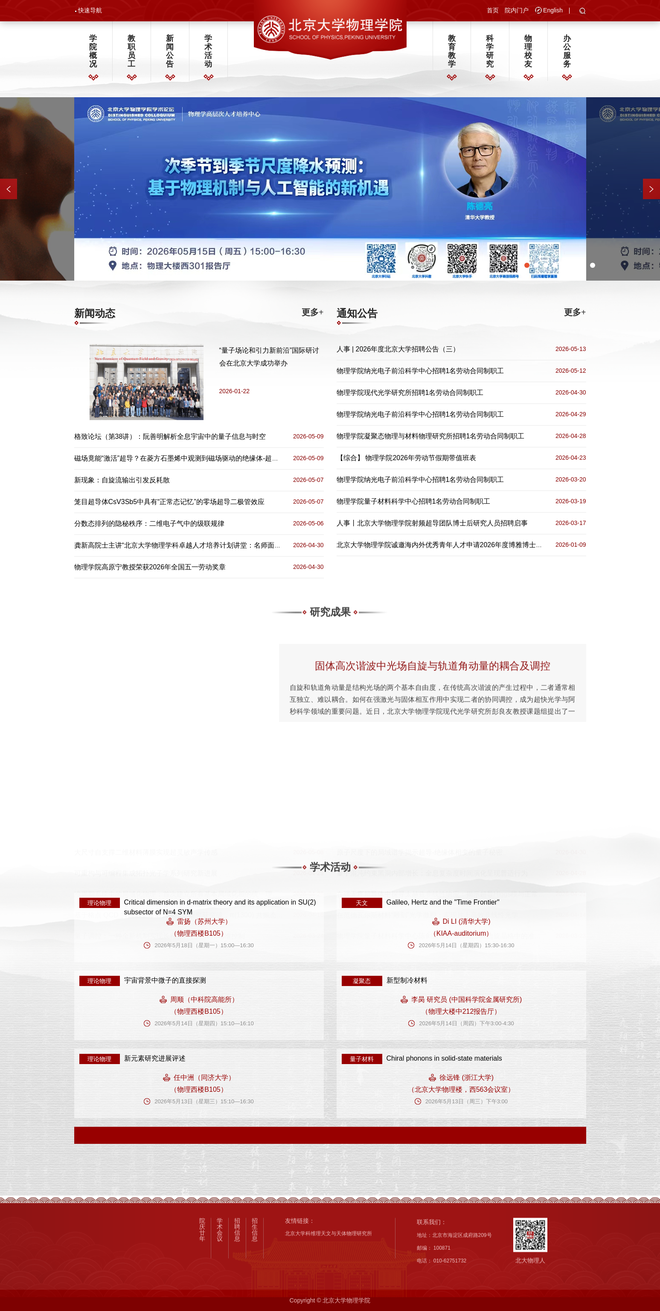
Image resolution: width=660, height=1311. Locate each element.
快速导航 (90, 10)
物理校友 (528, 51)
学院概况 (93, 51)
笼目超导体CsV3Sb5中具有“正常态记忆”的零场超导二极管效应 (169, 501)
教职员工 (131, 51)
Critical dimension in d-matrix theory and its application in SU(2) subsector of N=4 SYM (220, 907)
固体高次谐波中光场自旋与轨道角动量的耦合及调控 (432, 735)
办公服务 (567, 51)
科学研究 (490, 51)
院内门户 (517, 10)
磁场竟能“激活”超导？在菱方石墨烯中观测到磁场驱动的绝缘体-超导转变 (183, 458)
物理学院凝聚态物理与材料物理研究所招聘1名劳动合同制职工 (431, 436)
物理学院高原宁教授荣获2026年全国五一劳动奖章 (150, 567)
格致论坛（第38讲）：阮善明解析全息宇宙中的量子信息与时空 (170, 436)
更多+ (312, 312)
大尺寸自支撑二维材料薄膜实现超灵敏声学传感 (146, 852)
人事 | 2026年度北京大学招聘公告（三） (398, 349)
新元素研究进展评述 (155, 1058)
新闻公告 (170, 51)
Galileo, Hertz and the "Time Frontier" (443, 902)
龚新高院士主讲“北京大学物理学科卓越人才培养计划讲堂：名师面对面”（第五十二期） (206, 545)
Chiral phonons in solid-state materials (444, 1058)
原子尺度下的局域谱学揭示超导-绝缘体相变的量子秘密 (420, 852)
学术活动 (208, 51)
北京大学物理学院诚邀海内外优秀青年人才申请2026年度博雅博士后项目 (447, 544)
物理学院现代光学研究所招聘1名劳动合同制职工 (410, 392)
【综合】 (350, 457)
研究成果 (330, 625)
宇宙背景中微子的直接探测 (165, 980)
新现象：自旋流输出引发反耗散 (122, 480)
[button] (582, 11)
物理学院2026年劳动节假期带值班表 (420, 457)
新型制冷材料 (407, 980)
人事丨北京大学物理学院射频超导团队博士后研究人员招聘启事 (432, 523)
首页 (493, 10)
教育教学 (452, 51)
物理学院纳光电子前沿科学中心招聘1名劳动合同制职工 (420, 370)
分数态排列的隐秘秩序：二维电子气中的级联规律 (149, 523)
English (553, 10)
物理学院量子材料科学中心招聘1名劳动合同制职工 (414, 501)
